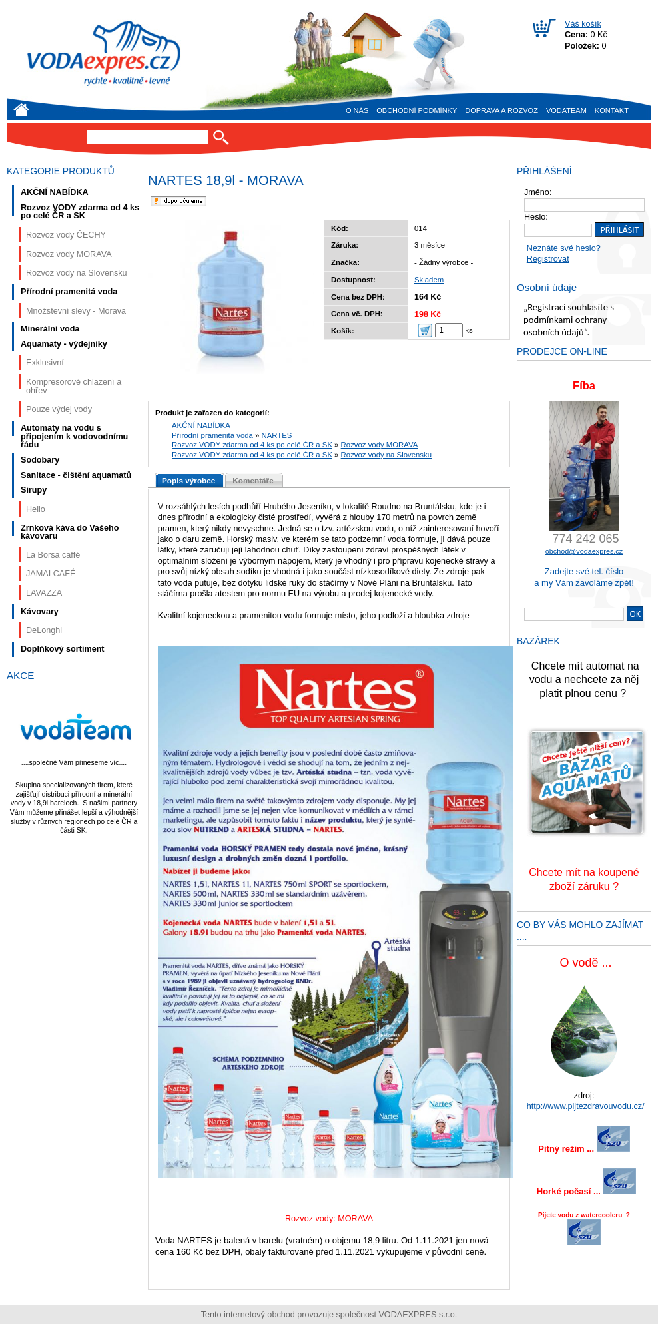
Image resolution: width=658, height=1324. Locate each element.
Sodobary (40, 460)
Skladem (429, 280)
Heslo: (536, 217)
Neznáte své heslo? (564, 248)
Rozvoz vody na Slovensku (386, 455)
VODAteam (566, 110)
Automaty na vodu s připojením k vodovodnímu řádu (74, 436)
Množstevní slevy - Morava (76, 311)
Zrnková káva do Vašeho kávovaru (70, 532)
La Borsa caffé (53, 555)
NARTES (277, 435)
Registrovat (548, 259)
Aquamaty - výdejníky (64, 344)
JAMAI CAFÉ (50, 573)
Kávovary (40, 611)
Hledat (220, 137)
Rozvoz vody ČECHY (66, 235)
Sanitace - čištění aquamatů (76, 475)
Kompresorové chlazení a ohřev (73, 386)
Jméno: (537, 192)
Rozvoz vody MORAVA (379, 445)
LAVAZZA (44, 593)
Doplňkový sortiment (63, 649)
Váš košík (583, 24)
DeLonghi (44, 630)
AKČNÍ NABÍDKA (201, 425)
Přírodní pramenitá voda (212, 435)
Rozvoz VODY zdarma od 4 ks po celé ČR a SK (252, 445)
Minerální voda (50, 328)
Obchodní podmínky (416, 110)
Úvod (21, 109)
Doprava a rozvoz (501, 110)
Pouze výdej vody (59, 409)
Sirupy (34, 490)
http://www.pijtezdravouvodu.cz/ (586, 1106)
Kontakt (612, 110)
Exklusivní (45, 362)
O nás (357, 110)
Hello (35, 509)
